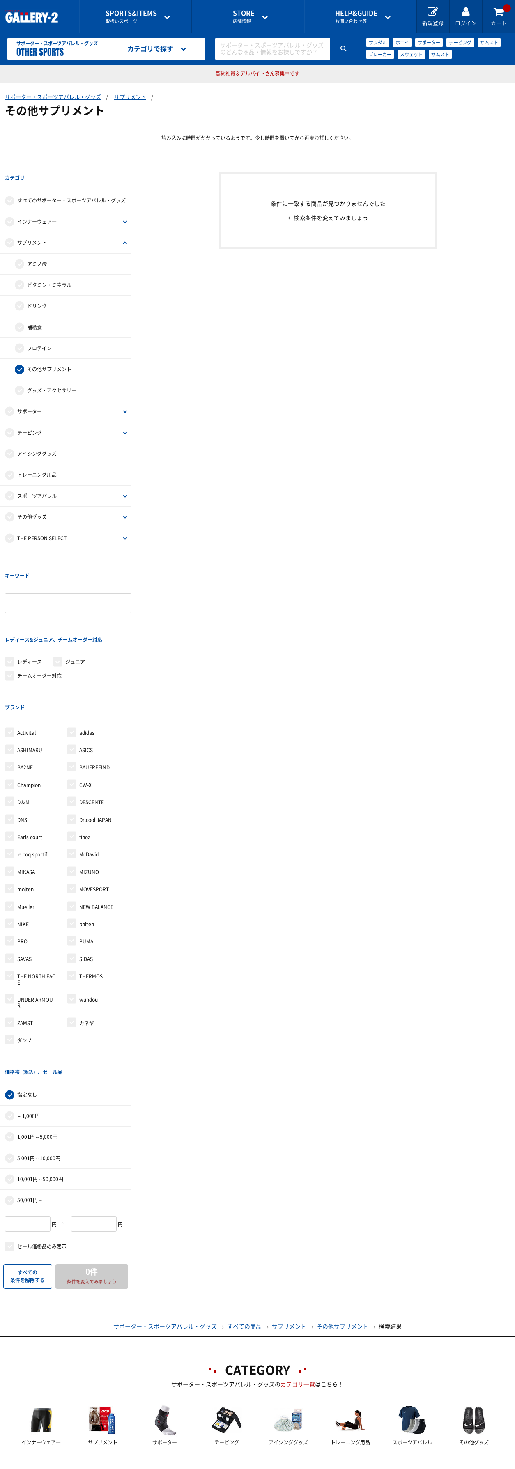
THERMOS (91, 909)
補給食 (34, 310)
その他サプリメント (49, 352)
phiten (86, 857)
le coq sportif (32, 787)
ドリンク (37, 289)
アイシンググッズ (37, 436)
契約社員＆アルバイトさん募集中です (257, 73)
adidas (86, 665)
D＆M (23, 735)
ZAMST (25, 956)
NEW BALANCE (96, 839)
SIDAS (86, 892)
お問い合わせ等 (356, 16)
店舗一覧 (61, 1463)
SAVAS (24, 892)
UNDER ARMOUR (35, 935)
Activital (26, 665)
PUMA (86, 874)
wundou (88, 932)
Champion (29, 718)
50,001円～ (30, 1116)
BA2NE (25, 700)
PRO (22, 874)
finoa (85, 770)
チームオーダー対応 (39, 625)
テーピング (460, 42)
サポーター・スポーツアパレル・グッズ (53, 97)
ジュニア (75, 611)
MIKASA (26, 805)
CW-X (85, 718)
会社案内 (257, 1463)
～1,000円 (28, 1032)
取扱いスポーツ (131, 16)
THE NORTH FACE (36, 912)
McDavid (89, 787)
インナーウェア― (37, 204)
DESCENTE (91, 735)
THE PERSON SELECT (42, 521)
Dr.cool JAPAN (95, 752)
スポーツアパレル (37, 479)
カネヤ (86, 956)
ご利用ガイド (121, 1463)
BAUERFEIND (94, 700)
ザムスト (489, 42)
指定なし (27, 1011)
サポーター (429, 42)
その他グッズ (32, 500)
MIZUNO (89, 805)
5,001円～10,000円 (38, 1074)
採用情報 (311, 1463)
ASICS (86, 683)
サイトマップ (447, 1463)
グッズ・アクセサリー (51, 373)
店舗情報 (244, 16)
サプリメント (130, 97)
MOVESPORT (94, 822)
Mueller (25, 839)
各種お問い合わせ (192, 1463)
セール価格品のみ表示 (42, 1162)
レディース (29, 611)
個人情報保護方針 (377, 1463)
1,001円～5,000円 (37, 1053)
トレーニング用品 (37, 458)
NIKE (23, 857)
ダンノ (24, 973)
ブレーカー (380, 54)
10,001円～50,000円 (40, 1095)
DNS (22, 752)
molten (25, 822)
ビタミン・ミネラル (49, 268)
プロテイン (39, 331)
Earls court (29, 770)
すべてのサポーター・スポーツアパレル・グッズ (71, 183)
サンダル (378, 42)
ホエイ (402, 42)
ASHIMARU (29, 683)
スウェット (411, 54)
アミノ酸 (37, 247)
